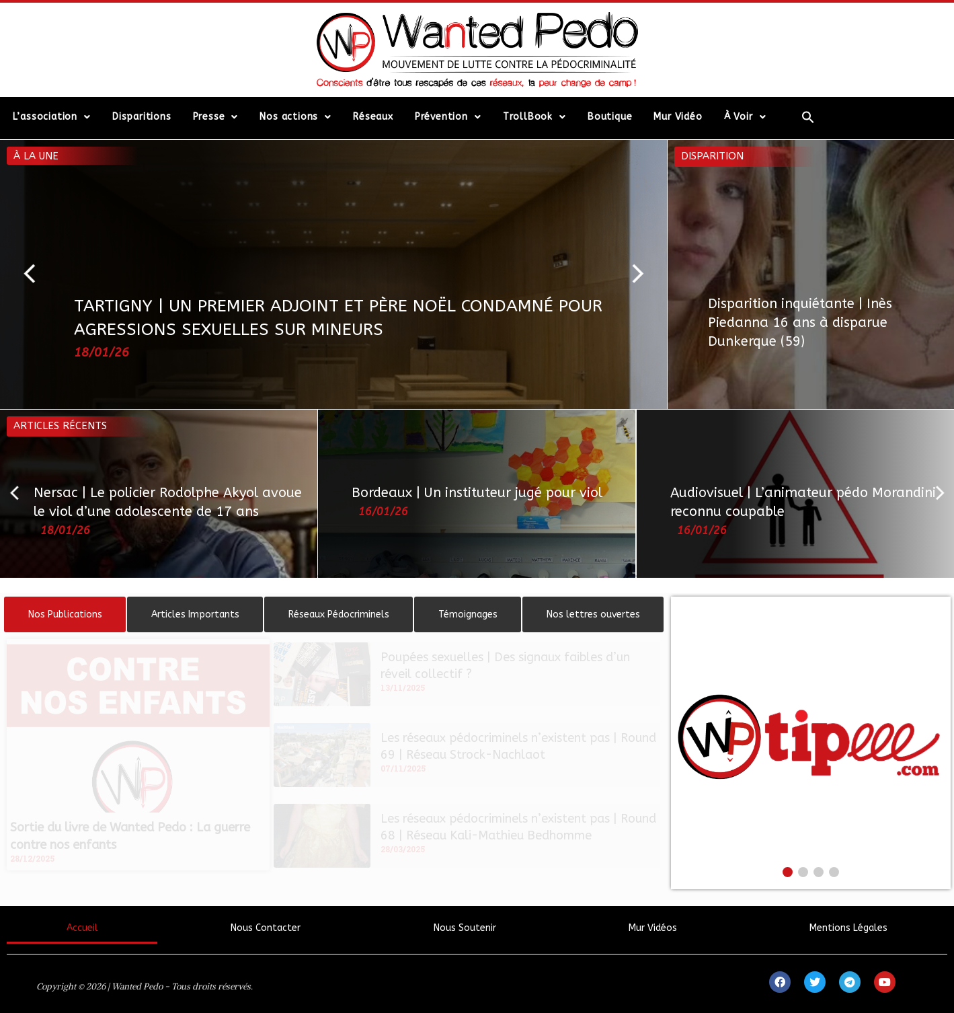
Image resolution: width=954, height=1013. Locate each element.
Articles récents (60, 426)
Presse (216, 117)
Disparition (712, 156)
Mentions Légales (848, 928)
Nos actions (295, 117)
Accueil (82, 928)
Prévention (448, 117)
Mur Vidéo (677, 116)
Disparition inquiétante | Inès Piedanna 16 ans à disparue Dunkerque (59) (800, 322)
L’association (52, 117)
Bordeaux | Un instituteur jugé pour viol (477, 492)
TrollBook (534, 117)
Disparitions (141, 116)
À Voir (745, 117)
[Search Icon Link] (808, 117)
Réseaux (373, 116)
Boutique (610, 116)
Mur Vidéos (653, 928)
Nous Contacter (266, 928)
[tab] (65, 614)
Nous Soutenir (465, 928)
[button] (35, 274)
